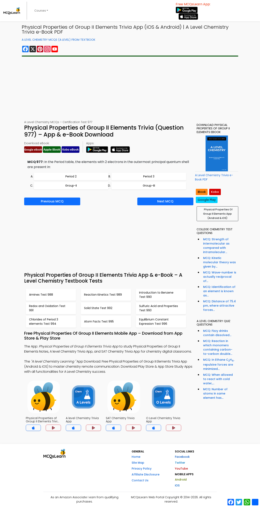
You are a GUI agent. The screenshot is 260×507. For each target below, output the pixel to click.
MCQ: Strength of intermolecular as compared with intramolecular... (216, 245)
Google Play (207, 200)
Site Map (138, 463)
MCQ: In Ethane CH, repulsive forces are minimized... (218, 364)
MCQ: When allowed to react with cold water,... (218, 379)
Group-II (71, 186)
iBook (202, 192)
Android (181, 479)
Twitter (180, 463)
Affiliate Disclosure (145, 474)
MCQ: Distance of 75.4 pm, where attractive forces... (219, 305)
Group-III (149, 186)
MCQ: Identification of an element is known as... (219, 291)
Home (136, 457)
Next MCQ (165, 201)
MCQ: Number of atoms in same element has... (215, 393)
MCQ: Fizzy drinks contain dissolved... (217, 333)
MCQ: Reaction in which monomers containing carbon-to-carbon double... (217, 347)
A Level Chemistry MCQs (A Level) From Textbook (58, 40)
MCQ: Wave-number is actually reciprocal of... (219, 276)
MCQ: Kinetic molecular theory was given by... (219, 262)
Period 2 (71, 176)
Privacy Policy (142, 469)
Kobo (215, 192)
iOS (177, 485)
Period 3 (148, 176)
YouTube (181, 469)
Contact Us (140, 480)
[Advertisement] (130, 88)
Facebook (182, 457)
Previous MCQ (52, 201)
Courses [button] (40, 11)
